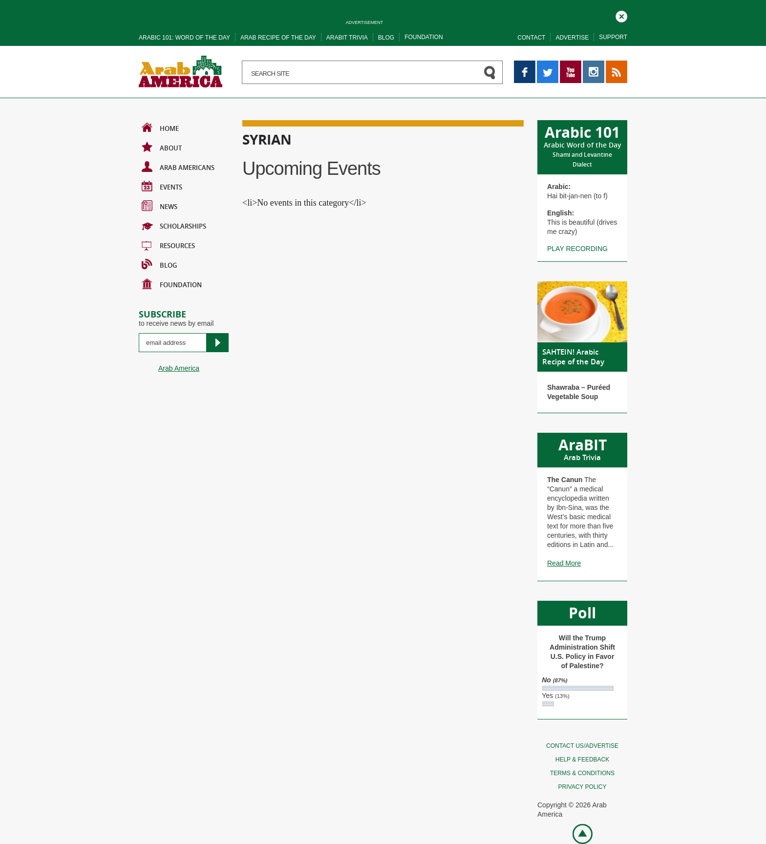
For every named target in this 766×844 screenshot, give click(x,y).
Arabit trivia (347, 37)
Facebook (524, 65)
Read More (564, 563)
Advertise (572, 37)
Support (613, 37)
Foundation (423, 37)
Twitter (547, 65)
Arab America (178, 368)
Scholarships (174, 225)
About (162, 147)
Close (621, 15)
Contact (531, 37)
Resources (168, 245)
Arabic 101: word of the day (184, 37)
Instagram (593, 65)
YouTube (570, 65)
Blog (386, 37)
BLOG (159, 264)
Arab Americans (178, 166)
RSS (613, 65)
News (159, 205)
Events (162, 186)
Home (160, 127)
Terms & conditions (582, 773)
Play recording (577, 249)
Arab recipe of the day (278, 37)
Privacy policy (582, 786)
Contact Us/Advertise (582, 745)
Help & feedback (582, 759)
